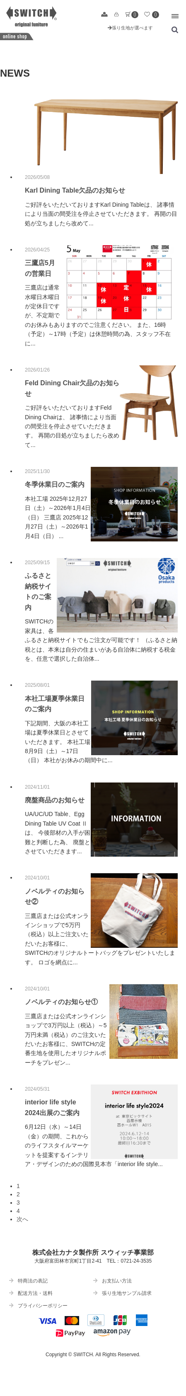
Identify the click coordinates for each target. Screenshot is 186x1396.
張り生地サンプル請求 (122, 1293)
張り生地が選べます (130, 27)
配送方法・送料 (31, 1293)
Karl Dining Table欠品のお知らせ (75, 190)
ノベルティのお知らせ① (61, 1001)
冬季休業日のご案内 (55, 484)
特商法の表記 (28, 1281)
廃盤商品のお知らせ (55, 800)
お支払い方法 (112, 1281)
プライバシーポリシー (38, 1306)
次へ (22, 1219)
